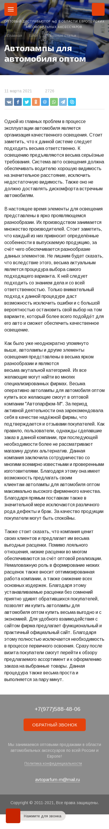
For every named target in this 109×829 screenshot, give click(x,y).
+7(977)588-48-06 (58, 709)
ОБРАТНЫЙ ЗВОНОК (54, 724)
